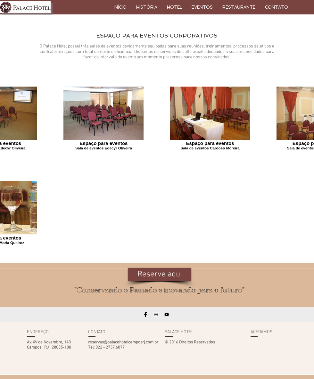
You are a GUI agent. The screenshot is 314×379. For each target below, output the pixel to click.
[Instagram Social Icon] (156, 314)
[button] (202, 7)
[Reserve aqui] (159, 274)
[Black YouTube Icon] (166, 314)
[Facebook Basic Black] (145, 314)
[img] (257, 344)
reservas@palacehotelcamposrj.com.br (123, 342)
